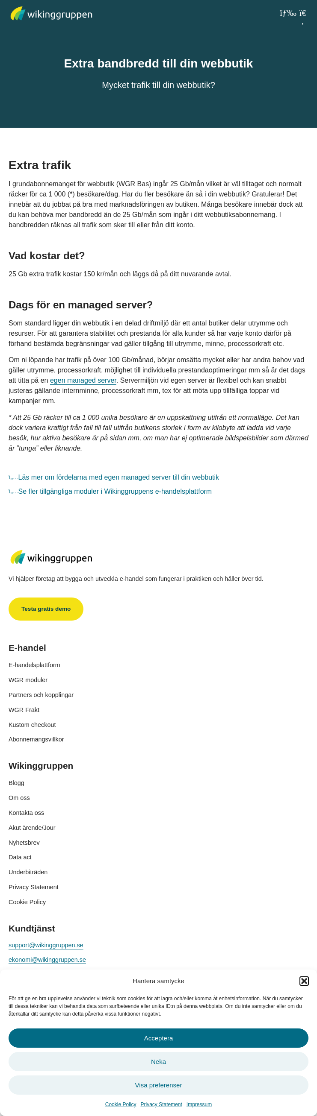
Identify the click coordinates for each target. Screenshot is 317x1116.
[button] (304, 981)
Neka (158, 1061)
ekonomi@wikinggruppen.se (47, 959)
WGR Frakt (24, 709)
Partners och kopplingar (41, 694)
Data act (20, 857)
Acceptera (158, 1038)
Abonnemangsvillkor (36, 739)
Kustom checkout (32, 724)
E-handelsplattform (34, 665)
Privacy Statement (161, 1104)
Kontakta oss (26, 812)
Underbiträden (28, 872)
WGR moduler (28, 680)
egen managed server (83, 380)
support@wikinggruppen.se (46, 945)
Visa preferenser (158, 1085)
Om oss (19, 797)
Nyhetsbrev (24, 842)
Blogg (16, 782)
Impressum (199, 1104)
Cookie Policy (120, 1104)
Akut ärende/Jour (32, 827)
